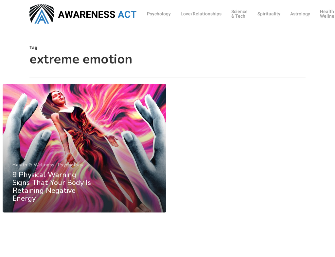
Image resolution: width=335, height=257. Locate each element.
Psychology (70, 169)
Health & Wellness (33, 169)
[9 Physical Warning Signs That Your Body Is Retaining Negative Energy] (84, 152)
